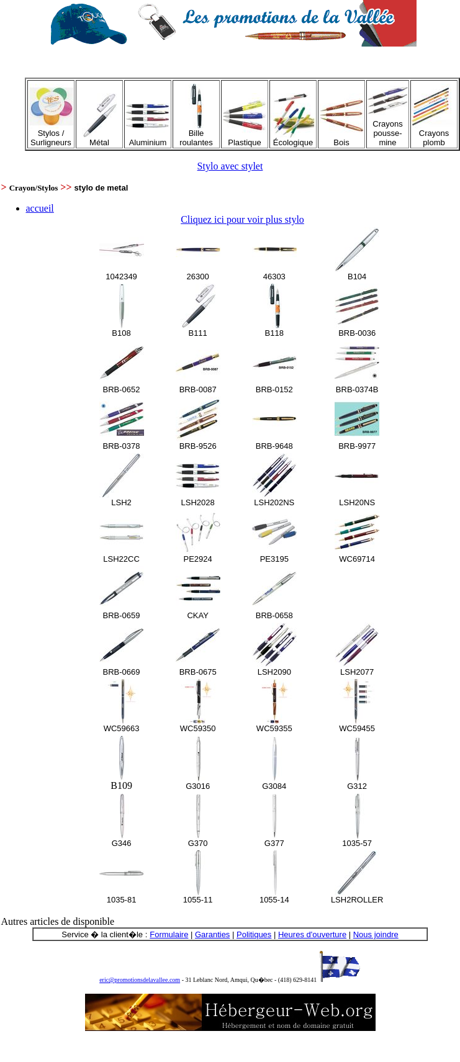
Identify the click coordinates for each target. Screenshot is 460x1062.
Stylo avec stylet (230, 166)
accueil (40, 208)
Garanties (212, 934)
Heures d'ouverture (312, 934)
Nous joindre (376, 934)
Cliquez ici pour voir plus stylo (242, 219)
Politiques (254, 934)
